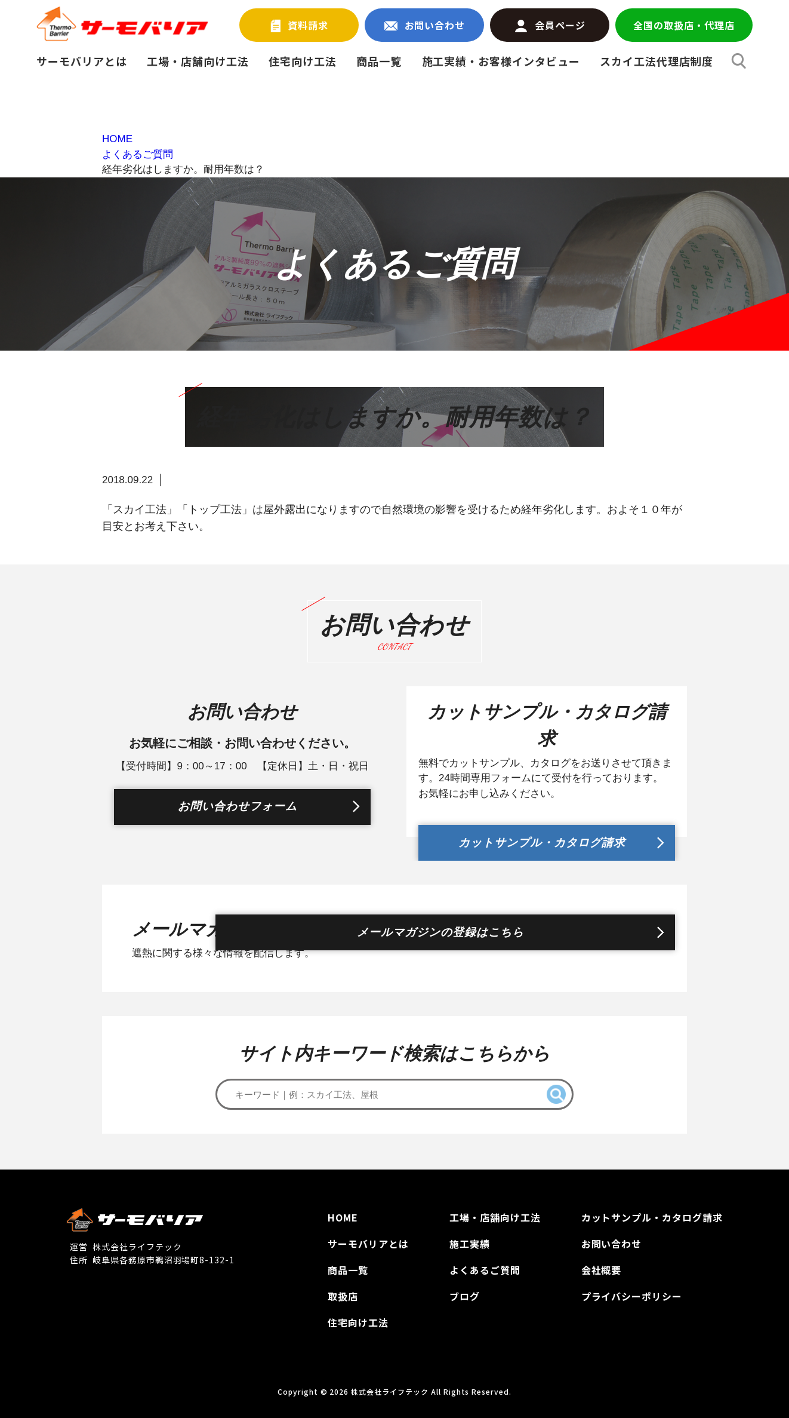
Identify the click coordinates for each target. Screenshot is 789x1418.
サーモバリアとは (81, 61)
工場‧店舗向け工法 (495, 1217)
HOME (343, 1217)
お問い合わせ (425, 25)
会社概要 (601, 1270)
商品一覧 (379, 61)
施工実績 (469, 1243)
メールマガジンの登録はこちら (540, 938)
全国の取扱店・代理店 (684, 25)
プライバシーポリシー (632, 1296)
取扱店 (343, 1296)
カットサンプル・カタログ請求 (540, 836)
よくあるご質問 (484, 1270)
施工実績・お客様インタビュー (501, 61)
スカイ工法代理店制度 (656, 61)
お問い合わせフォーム (236, 813)
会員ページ (549, 25)
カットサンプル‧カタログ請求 (652, 1217)
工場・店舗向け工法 (198, 61)
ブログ (464, 1296)
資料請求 (299, 25)
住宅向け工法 (303, 61)
